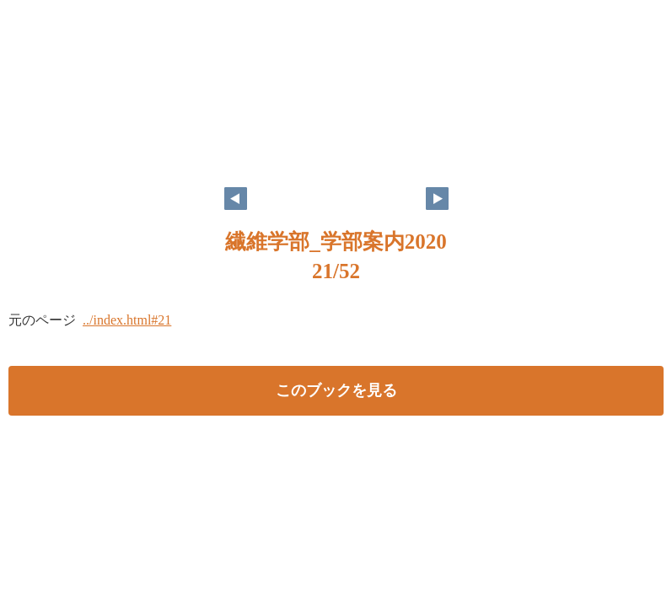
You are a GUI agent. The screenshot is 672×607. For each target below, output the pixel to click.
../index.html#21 (127, 320)
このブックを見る (336, 390)
